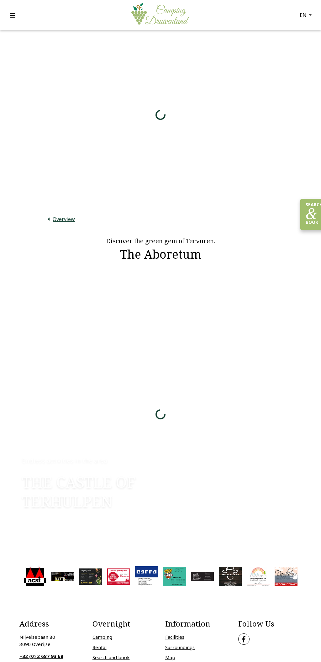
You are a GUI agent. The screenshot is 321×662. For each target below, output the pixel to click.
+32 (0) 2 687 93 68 (41, 656)
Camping (102, 637)
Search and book (111, 657)
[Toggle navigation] (14, 15)
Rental (99, 647)
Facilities (174, 637)
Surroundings (180, 647)
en (304, 15)
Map (170, 657)
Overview (64, 219)
